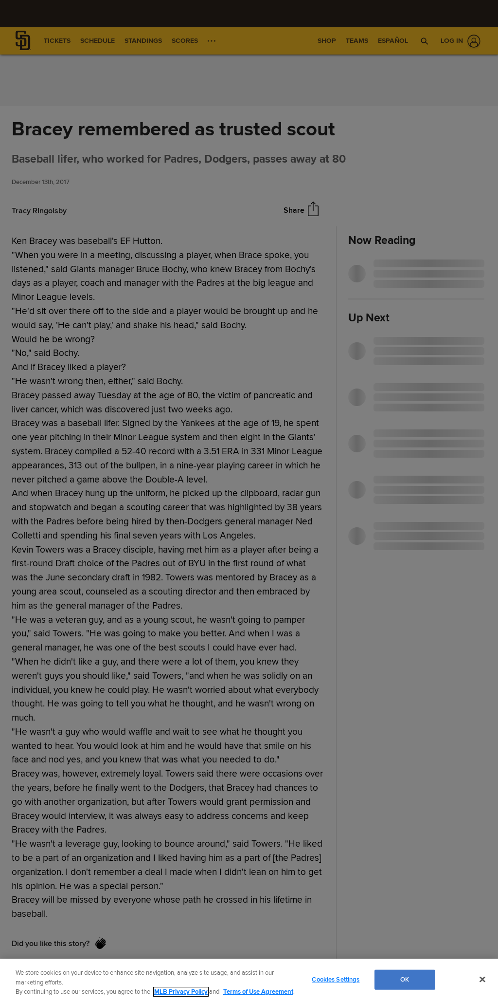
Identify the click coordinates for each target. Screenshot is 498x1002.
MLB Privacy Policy (181, 992)
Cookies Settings (335, 979)
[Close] (482, 979)
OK (404, 979)
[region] (249, 980)
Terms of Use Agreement (258, 992)
